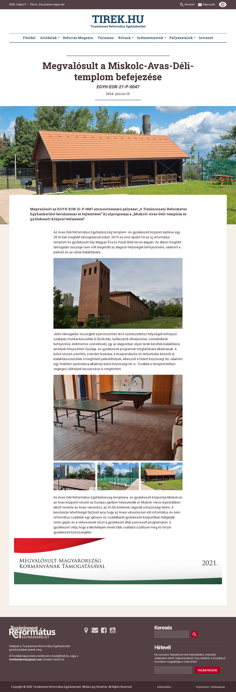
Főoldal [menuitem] (29, 37)
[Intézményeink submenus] (165, 37)
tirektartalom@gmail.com (25, 659)
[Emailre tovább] (95, 630)
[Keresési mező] (171, 634)
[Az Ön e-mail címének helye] (173, 670)
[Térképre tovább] (86, 630)
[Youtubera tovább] (112, 630)
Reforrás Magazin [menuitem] (78, 37)
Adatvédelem (164, 687)
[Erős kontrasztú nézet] (223, 4)
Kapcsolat (209, 4)
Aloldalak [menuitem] (48, 37)
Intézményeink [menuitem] (150, 37)
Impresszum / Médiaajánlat (210, 687)
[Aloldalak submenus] (59, 37)
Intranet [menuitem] (206, 37)
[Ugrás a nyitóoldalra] (118, 22)
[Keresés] (194, 634)
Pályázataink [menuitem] (181, 37)
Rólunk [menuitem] (124, 37)
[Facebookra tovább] (103, 630)
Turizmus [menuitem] (106, 37)
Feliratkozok (207, 670)
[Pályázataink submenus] (195, 37)
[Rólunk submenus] (133, 37)
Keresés (190, 4)
